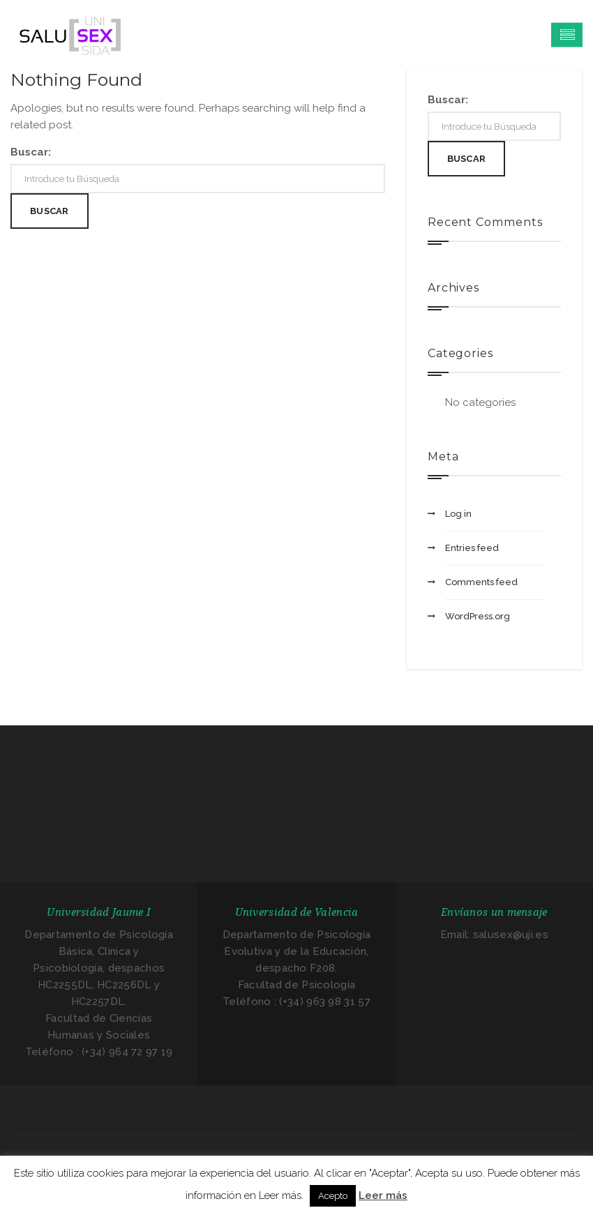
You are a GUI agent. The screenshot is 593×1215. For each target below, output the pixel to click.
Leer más (383, 1195)
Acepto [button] (332, 1196)
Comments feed (481, 582)
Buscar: (30, 152)
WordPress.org (477, 616)
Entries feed (472, 548)
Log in (458, 513)
